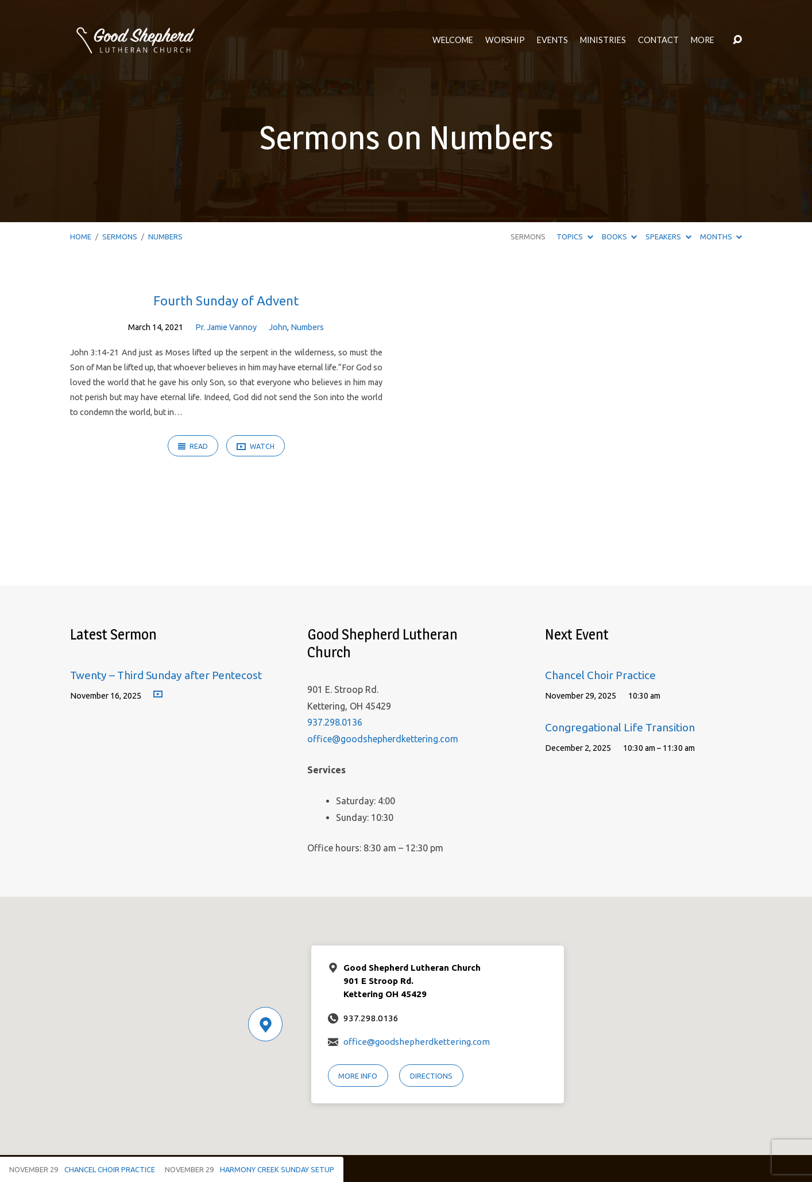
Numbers (165, 236)
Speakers (668, 236)
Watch (255, 447)
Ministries (603, 40)
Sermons (119, 236)
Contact (658, 40)
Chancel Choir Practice (600, 675)
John (278, 327)
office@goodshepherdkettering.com (382, 739)
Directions (431, 1076)
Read (193, 446)
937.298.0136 (334, 722)
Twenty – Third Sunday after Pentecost (166, 675)
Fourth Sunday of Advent (226, 300)
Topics (574, 236)
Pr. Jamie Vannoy (226, 327)
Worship (505, 40)
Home (80, 236)
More (702, 40)
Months (721, 236)
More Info (357, 1076)
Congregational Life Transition (620, 727)
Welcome (452, 40)
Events (552, 40)
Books (619, 236)
